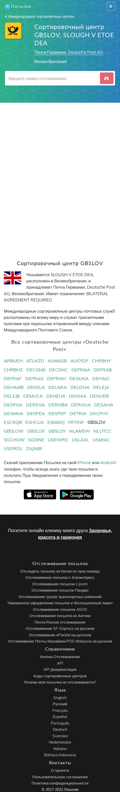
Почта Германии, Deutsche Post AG (68, 52)
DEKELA (36, 387)
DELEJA (101, 387)
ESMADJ (56, 422)
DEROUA (81, 405)
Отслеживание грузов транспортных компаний (60, 596)
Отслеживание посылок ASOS (60, 609)
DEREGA (35, 405)
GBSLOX (36, 431)
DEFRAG (34, 378)
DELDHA (79, 387)
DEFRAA (80, 370)
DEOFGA (13, 405)
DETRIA (78, 413)
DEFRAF (13, 378)
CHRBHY (101, 361)
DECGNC (58, 370)
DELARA (57, 387)
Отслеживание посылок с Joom (60, 584)
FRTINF (76, 422)
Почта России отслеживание (60, 622)
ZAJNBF (34, 448)
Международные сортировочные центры (39, 16)
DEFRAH (56, 378)
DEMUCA (33, 396)
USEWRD (58, 440)
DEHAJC (101, 378)
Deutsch (60, 729)
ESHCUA (34, 422)
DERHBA (58, 405)
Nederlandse (60, 742)
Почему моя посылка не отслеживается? (60, 682)
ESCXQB (13, 422)
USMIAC (101, 440)
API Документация (60, 669)
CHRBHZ (13, 370)
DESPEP (57, 413)
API (60, 663)
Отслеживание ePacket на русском (60, 635)
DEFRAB (102, 370)
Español (60, 717)
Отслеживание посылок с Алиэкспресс (60, 577)
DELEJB (12, 396)
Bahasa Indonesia (60, 755)
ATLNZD (35, 361)
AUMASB (57, 361)
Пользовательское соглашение (60, 777)
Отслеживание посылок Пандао (60, 590)
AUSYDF (79, 361)
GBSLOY (57, 431)
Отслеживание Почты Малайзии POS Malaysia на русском (60, 641)
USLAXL (80, 440)
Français (60, 710)
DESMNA (13, 413)
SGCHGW (14, 440)
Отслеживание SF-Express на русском (60, 628)
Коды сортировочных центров (59, 676)
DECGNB (35, 370)
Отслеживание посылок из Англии (60, 616)
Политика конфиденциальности (60, 783)
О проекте (60, 770)
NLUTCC (102, 431)
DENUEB (99, 396)
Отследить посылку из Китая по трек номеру (60, 571)
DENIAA (77, 396)
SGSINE (36, 440)
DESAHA (103, 405)
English (60, 697)
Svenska (60, 736)
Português (60, 723)
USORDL (13, 448)
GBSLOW (14, 431)
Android (108, 462)
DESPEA (36, 413)
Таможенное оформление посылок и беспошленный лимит (60, 603)
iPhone (84, 462)
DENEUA (55, 396)
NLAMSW (79, 431)
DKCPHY (99, 413)
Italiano (60, 748)
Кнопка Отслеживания (60, 656)
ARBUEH (13, 361)
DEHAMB (14, 387)
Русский (60, 704)
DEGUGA (79, 378)
